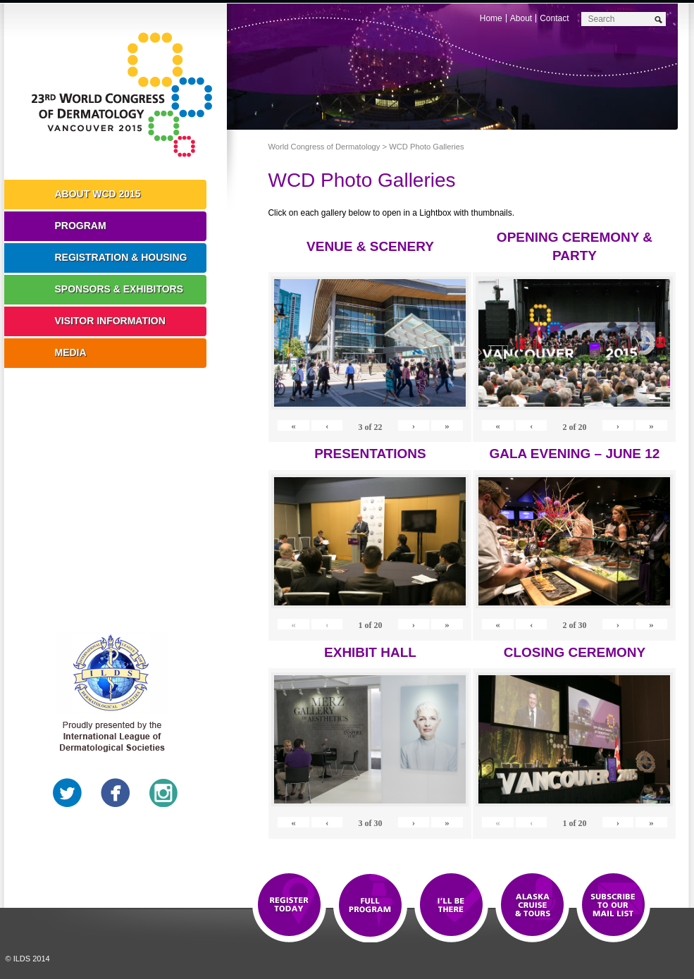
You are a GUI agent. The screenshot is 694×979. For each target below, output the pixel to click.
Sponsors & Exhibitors (119, 289)
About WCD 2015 (98, 193)
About (521, 18)
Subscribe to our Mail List (613, 905)
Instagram (163, 793)
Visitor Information (110, 320)
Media (71, 352)
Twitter (67, 793)
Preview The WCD (532, 905)
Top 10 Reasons (370, 905)
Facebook (115, 793)
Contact (554, 18)
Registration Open (289, 905)
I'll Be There (451, 905)
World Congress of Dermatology (126, 95)
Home (491, 18)
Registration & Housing (121, 257)
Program (80, 225)
